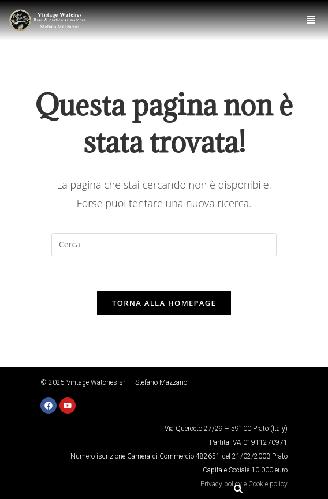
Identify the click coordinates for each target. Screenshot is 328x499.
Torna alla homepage (164, 303)
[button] (311, 20)
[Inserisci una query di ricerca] (164, 244)
